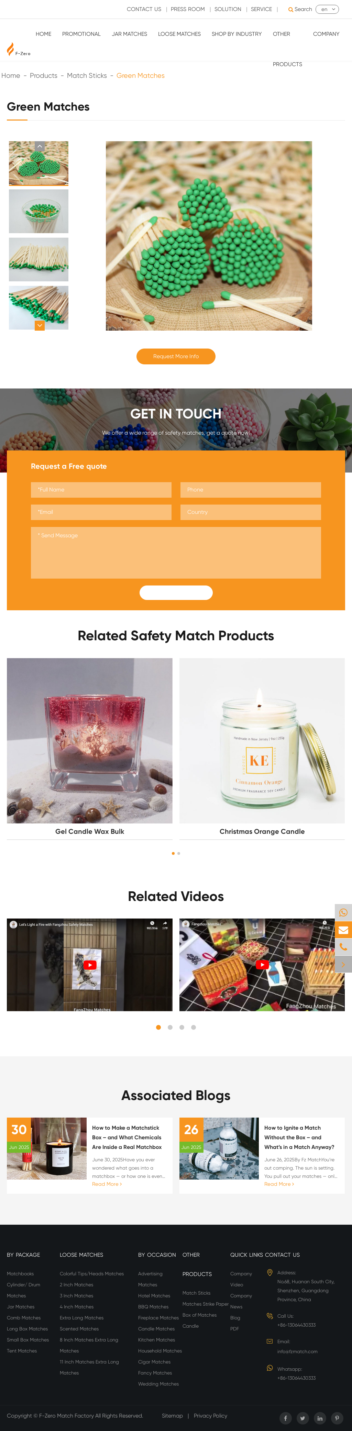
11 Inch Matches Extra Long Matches (89, 1367)
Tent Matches (22, 1351)
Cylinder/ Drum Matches (23, 1290)
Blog (235, 1317)
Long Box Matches (27, 1328)
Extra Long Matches (81, 1317)
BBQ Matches (153, 1306)
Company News (241, 1301)
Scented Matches (79, 1328)
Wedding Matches (158, 1384)
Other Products (287, 49)
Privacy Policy (210, 1415)
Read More (107, 1184)
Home (43, 34)
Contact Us (282, 1255)
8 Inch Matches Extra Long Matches (89, 1345)
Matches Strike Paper (206, 1304)
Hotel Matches (154, 1295)
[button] (40, 146)
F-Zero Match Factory (67, 1415)
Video (236, 1284)
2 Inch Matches (76, 1284)
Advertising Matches (150, 1279)
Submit (176, 593)
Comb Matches (24, 1317)
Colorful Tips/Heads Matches (92, 1273)
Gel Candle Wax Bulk (89, 831)
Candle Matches (156, 1328)
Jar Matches (129, 34)
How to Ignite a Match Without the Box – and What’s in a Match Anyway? (299, 1137)
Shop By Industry (237, 34)
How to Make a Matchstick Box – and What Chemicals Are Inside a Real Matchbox (127, 1137)
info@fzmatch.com (297, 1351)
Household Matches (160, 1351)
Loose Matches (179, 34)
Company (326, 34)
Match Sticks (196, 1293)
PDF (234, 1328)
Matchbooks (20, 1273)
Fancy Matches (155, 1373)
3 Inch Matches (76, 1295)
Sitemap (172, 1415)
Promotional (81, 34)
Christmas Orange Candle (262, 831)
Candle (191, 1326)
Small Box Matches (28, 1339)
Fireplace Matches (158, 1317)
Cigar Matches (154, 1362)
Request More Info (176, 356)
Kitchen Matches (156, 1339)
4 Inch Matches (77, 1306)
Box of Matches (200, 1315)
